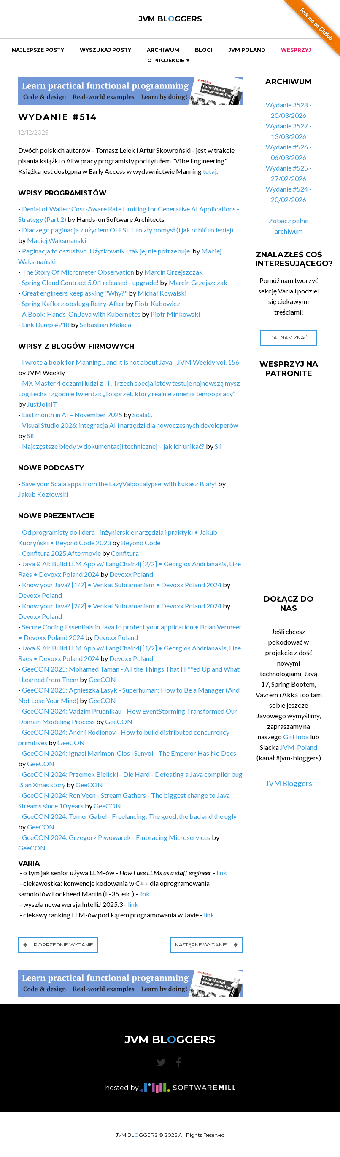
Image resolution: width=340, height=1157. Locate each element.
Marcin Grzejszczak (173, 272)
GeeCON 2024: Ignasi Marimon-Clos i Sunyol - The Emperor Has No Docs (129, 753)
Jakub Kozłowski (43, 494)
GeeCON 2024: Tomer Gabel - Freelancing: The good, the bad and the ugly (129, 816)
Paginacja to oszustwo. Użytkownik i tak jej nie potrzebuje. (106, 251)
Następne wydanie (206, 944)
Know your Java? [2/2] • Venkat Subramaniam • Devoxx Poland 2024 (121, 606)
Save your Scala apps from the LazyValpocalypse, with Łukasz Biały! (119, 484)
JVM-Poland (298, 747)
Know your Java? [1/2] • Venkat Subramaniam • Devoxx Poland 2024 (121, 585)
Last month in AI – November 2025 (72, 415)
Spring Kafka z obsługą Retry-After (73, 303)
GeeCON (102, 679)
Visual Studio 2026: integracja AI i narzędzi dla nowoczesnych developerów (130, 425)
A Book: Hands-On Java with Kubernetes (81, 314)
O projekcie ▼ (169, 61)
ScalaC (142, 415)
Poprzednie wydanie (58, 944)
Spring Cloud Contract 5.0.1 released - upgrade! (90, 282)
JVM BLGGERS (170, 19)
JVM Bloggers (288, 783)
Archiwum (163, 50)
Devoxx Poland (131, 574)
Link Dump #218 (46, 324)
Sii (30, 436)
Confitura (125, 553)
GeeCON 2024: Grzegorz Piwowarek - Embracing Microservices (116, 837)
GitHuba (296, 737)
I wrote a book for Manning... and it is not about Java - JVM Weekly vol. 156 (130, 362)
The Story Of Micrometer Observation (78, 272)
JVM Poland (246, 50)
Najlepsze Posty (38, 50)
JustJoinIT (42, 404)
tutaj (209, 171)
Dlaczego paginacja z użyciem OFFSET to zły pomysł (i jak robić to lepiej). (128, 230)
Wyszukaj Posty (105, 50)
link (221, 873)
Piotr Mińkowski (175, 314)
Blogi (204, 50)
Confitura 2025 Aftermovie (61, 553)
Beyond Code (140, 543)
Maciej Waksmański (56, 240)
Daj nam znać (289, 337)
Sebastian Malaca (105, 324)
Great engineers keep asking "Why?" (74, 293)
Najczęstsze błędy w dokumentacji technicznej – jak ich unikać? (113, 446)
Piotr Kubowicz (157, 303)
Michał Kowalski (162, 293)
